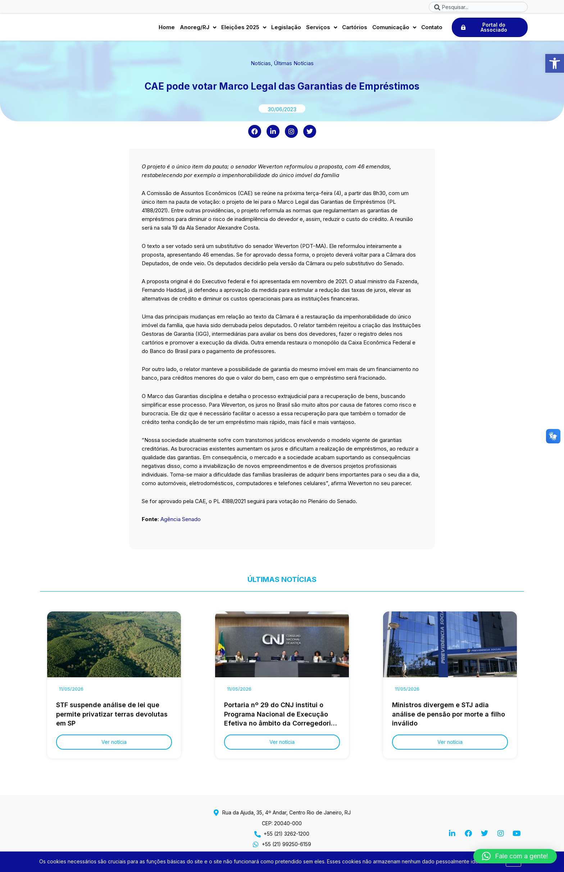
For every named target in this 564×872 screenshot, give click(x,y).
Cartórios (354, 29)
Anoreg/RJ (198, 29)
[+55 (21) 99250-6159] (256, 844)
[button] (554, 63)
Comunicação (394, 29)
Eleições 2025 (243, 29)
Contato (431, 29)
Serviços (321, 29)
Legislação (286, 29)
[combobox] (478, 7)
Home (167, 29)
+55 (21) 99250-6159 (286, 844)
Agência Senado (180, 522)
